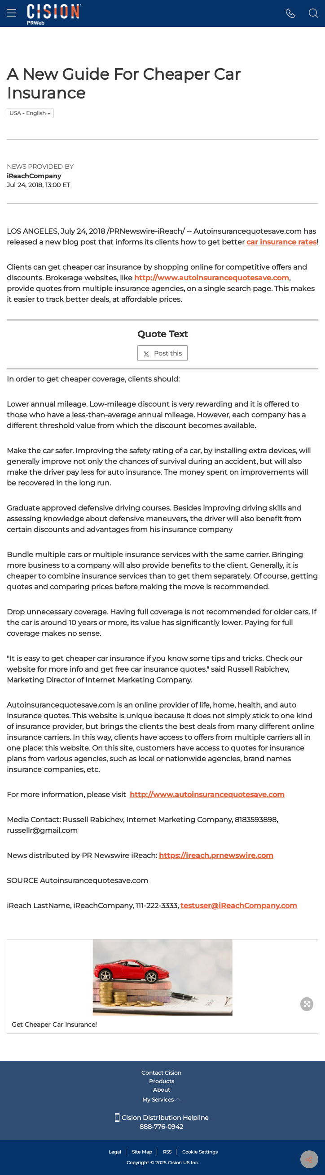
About (161, 1089)
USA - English (30, 113)
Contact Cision (161, 1072)
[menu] (11, 13)
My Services (161, 1099)
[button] (290, 13)
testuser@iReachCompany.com (238, 905)
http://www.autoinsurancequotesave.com (211, 278)
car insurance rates (281, 242)
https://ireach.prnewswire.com (216, 855)
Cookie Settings (200, 1152)
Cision (175, 1163)
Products (161, 1081)
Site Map (142, 1152)
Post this (162, 353)
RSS (167, 1152)
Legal (115, 1152)
